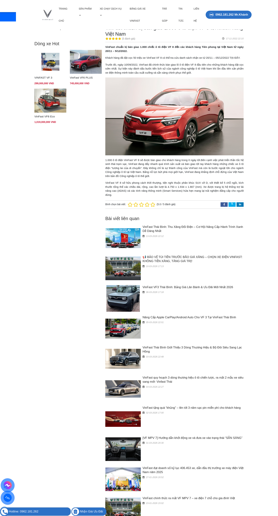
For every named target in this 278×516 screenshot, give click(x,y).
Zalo (7, 497)
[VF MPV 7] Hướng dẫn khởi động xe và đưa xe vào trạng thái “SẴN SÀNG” (192, 438)
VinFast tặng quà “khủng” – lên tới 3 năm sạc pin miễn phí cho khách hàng (192, 407)
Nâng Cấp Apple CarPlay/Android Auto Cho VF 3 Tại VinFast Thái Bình (189, 317)
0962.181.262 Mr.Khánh (228, 6)
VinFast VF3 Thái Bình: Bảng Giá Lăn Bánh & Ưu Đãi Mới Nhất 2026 (188, 287)
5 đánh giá (128, 38)
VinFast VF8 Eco (44, 116)
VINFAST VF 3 (43, 77)
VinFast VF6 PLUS (81, 77)
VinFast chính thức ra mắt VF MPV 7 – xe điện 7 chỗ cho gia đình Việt (189, 498)
